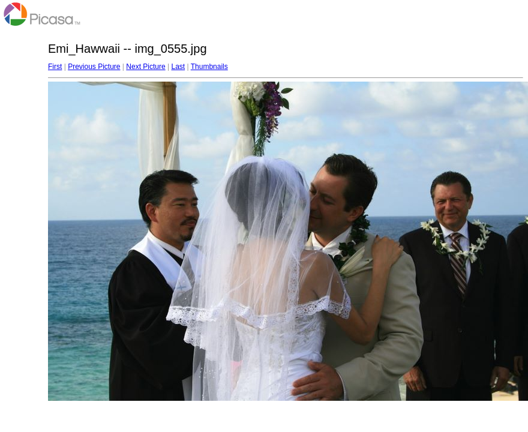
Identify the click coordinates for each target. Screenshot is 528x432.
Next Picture (145, 66)
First (55, 66)
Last (178, 66)
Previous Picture (94, 66)
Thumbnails (209, 66)
